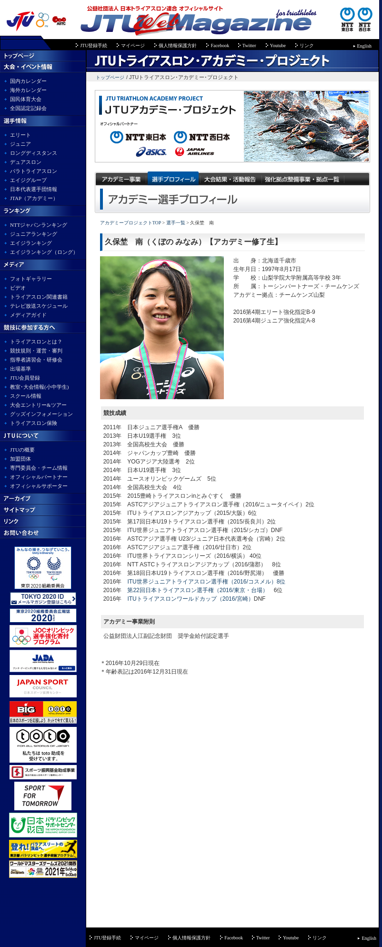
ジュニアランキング (33, 234)
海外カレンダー (28, 90)
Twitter (249, 45)
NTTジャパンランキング (38, 225)
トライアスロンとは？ (36, 341)
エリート (20, 135)
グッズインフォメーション (41, 414)
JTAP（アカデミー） (34, 198)
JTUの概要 (22, 450)
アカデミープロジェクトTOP (130, 222)
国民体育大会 (25, 99)
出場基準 (20, 369)
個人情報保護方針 (178, 45)
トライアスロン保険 (33, 423)
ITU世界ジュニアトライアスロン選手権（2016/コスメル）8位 (206, 581)
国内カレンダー (28, 81)
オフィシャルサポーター (39, 486)
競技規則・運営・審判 (36, 350)
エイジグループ (28, 180)
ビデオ (18, 288)
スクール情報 (25, 396)
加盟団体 (20, 459)
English (364, 46)
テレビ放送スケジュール (39, 306)
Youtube (278, 45)
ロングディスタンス (33, 153)
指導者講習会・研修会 (36, 360)
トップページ (110, 77)
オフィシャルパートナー (39, 477)
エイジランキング (31, 243)
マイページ (133, 45)
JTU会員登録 (25, 378)
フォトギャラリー (31, 279)
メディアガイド (28, 315)
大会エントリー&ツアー (38, 405)
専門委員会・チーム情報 (39, 468)
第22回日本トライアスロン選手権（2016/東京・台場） (197, 590)
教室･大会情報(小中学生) (39, 387)
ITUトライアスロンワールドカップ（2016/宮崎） (190, 598)
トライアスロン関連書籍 (39, 297)
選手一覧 (175, 222)
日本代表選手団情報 (33, 189)
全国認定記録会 (28, 108)
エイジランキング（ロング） (44, 252)
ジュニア (20, 144)
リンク (307, 45)
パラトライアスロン (33, 171)
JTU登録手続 (93, 45)
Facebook (220, 45)
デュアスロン (25, 162)
